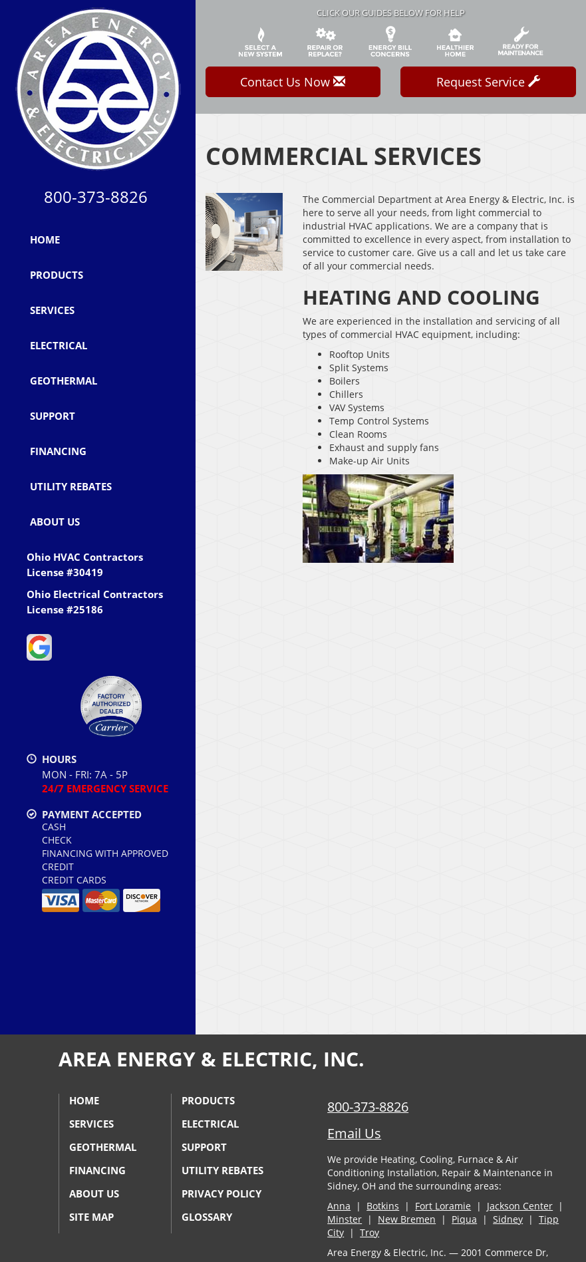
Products (56, 274)
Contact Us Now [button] (292, 82)
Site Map (91, 1216)
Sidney (508, 1219)
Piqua (464, 1219)
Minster (344, 1219)
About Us (55, 521)
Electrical (58, 345)
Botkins (382, 1205)
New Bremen (407, 1219)
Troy (369, 1232)
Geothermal (63, 380)
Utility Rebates (71, 486)
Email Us (354, 1133)
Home (45, 239)
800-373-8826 (367, 1107)
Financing (58, 451)
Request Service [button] (488, 82)
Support (52, 415)
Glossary (207, 1216)
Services (52, 310)
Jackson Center (520, 1205)
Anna (339, 1205)
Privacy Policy (221, 1193)
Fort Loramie (443, 1205)
